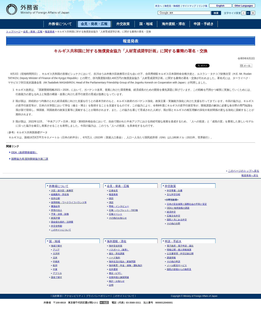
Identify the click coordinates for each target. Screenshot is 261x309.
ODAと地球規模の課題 (178, 208)
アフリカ (57, 273)
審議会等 (55, 206)
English (220, 5)
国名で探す (56, 277)
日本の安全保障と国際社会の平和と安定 (187, 204)
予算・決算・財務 (60, 214)
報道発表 (50, 31)
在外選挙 (113, 269)
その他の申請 (173, 261)
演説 (111, 202)
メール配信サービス (177, 265)
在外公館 (55, 198)
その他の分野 (173, 223)
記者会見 (113, 190)
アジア (56, 250)
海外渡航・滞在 (116, 241)
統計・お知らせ (116, 281)
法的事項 (57, 296)
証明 (111, 285)
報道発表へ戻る (249, 175)
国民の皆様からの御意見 (179, 269)
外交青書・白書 (174, 190)
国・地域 (54, 241)
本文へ (158, 6)
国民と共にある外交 (177, 220)
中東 (55, 269)
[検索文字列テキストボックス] (184, 13)
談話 (111, 198)
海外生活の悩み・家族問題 (122, 261)
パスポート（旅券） (119, 250)
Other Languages (244, 5)
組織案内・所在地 (60, 194)
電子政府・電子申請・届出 (180, 246)
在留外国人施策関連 (119, 277)
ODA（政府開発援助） (24, 152)
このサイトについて (61, 230)
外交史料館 (56, 226)
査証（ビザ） (115, 273)
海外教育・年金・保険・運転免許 (125, 265)
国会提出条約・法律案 (62, 222)
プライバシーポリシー (98, 296)
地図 (105, 302)
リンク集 (202, 6)
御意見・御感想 (172, 6)
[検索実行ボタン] (216, 13)
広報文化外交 (173, 216)
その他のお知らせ (118, 218)
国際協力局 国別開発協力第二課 (29, 158)
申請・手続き (173, 241)
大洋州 (56, 253)
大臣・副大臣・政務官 (62, 190)
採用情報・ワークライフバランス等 (69, 202)
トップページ (13, 31)
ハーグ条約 (114, 258)
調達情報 (171, 258)
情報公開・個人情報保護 (179, 250)
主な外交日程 (173, 194)
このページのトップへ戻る (243, 171)
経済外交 (171, 212)
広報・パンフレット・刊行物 (123, 210)
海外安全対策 (115, 246)
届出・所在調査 (116, 253)
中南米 (56, 261)
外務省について (58, 186)
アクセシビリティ (73, 296)
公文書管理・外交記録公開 (180, 253)
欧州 (55, 265)
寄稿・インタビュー (119, 206)
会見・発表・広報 (32, 31)
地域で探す (56, 246)
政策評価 (55, 218)
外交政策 (170, 186)
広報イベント (115, 214)
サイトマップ (189, 6)
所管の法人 (56, 210)
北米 (55, 258)
